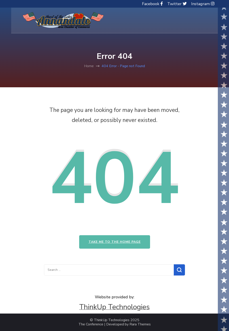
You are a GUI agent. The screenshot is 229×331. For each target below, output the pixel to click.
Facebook (152, 3)
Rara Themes (140, 324)
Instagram (202, 3)
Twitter (177, 3)
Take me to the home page (115, 242)
